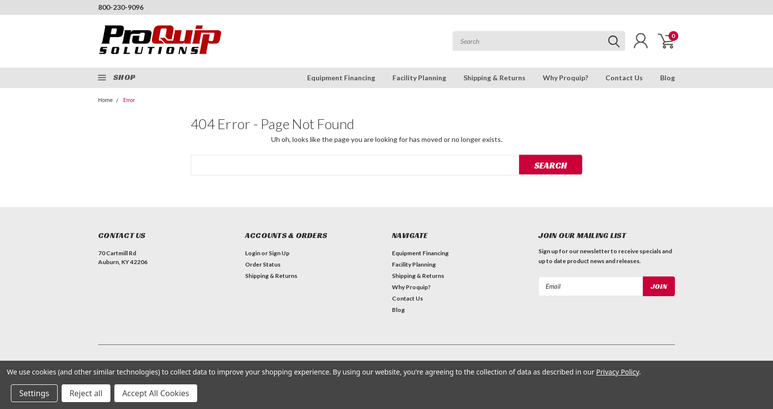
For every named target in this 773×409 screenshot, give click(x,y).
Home (105, 100)
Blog (667, 77)
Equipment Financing (341, 77)
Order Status (263, 264)
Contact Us (624, 77)
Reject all (86, 393)
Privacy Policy (617, 371)
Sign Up (279, 253)
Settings (34, 393)
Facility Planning (419, 77)
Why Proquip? (565, 77)
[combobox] (539, 41)
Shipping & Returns (494, 77)
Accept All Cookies (155, 393)
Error (129, 100)
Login (252, 253)
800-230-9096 (120, 7)
